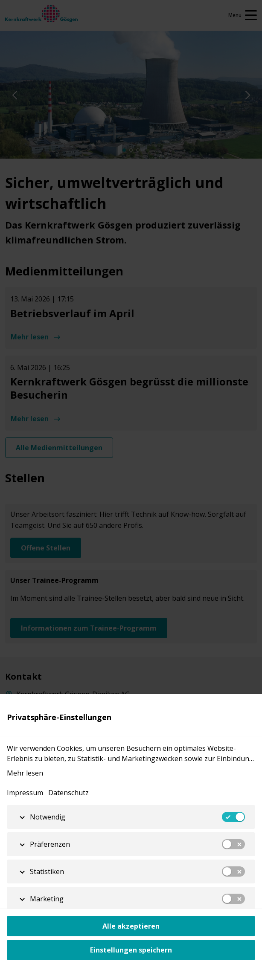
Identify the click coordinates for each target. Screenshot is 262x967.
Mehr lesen (25, 773)
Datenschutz (68, 792)
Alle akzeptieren (131, 926)
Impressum (25, 792)
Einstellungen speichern (131, 950)
